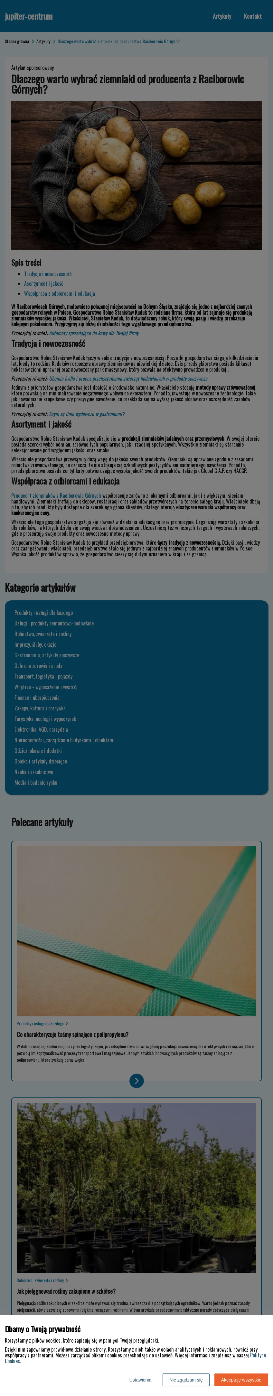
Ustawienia (140, 1379)
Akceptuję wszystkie (241, 1379)
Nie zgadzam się (186, 1379)
